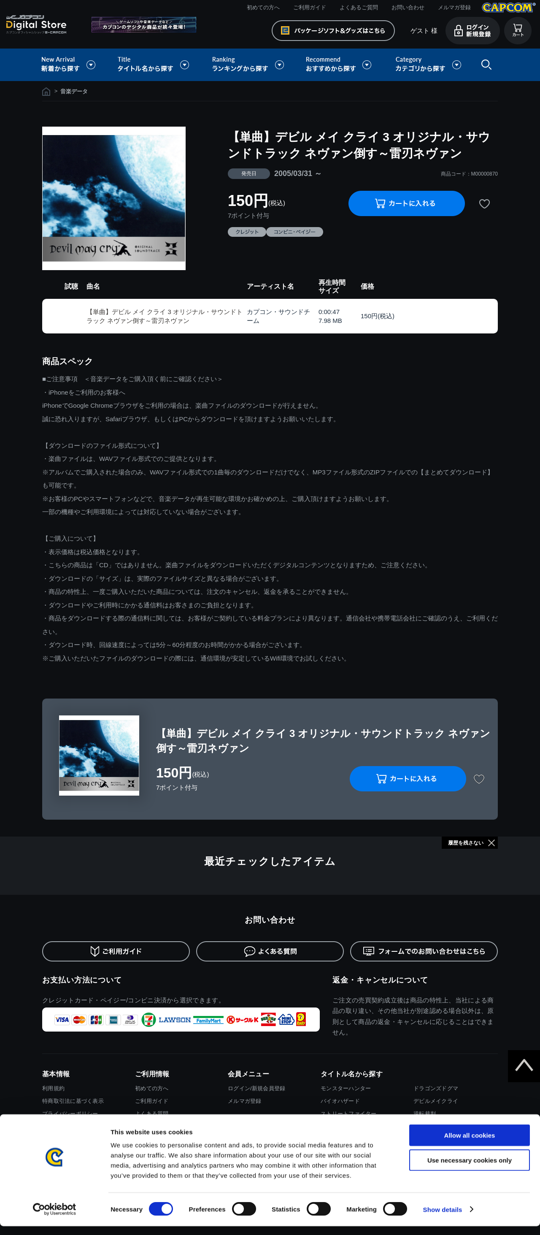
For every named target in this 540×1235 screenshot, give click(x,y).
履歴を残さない (465, 843)
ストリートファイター (349, 1113)
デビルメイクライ (435, 1101)
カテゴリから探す (428, 65)
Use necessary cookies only (469, 1169)
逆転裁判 (424, 1113)
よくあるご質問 (359, 7)
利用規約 (53, 1088)
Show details (442, 1218)
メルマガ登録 (454, 7)
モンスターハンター (346, 1088)
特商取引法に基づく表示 (73, 1101)
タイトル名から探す (154, 65)
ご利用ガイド (309, 7)
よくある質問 (152, 1113)
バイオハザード (340, 1101)
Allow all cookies (469, 1144)
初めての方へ (263, 7)
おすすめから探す (340, 65)
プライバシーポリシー (70, 1113)
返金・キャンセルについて (380, 980)
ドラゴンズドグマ (435, 1088)
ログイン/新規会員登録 (256, 1088)
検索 (484, 65)
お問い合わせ (408, 7)
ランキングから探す (249, 65)
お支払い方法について (82, 980)
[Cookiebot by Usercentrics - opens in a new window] (55, 1218)
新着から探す (74, 65)
